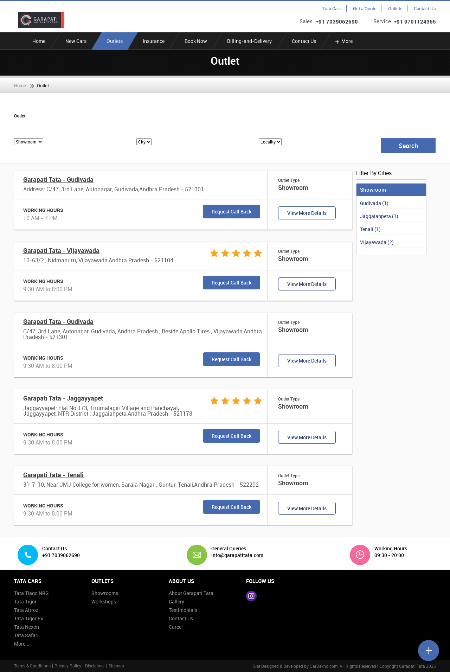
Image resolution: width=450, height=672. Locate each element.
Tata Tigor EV (29, 618)
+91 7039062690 (337, 21)
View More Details (307, 213)
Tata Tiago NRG (31, 593)
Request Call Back (231, 211)
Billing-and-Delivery (249, 41)
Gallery (176, 601)
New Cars (75, 41)
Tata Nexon (26, 626)
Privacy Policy (67, 665)
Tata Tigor (25, 601)
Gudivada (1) (374, 203)
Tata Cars (332, 8)
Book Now (196, 41)
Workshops (103, 601)
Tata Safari (26, 635)
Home (38, 41)
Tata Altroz (26, 610)
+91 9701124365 (415, 21)
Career (176, 626)
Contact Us (425, 8)
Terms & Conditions (32, 665)
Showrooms (104, 593)
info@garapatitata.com (234, 555)
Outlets (395, 8)
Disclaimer (95, 665)
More (343, 41)
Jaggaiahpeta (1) (379, 216)
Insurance (154, 41)
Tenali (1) (370, 229)
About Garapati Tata (191, 593)
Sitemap (116, 665)
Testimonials (183, 610)
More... (22, 643)
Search (408, 145)
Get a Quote (365, 8)
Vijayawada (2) (377, 242)
